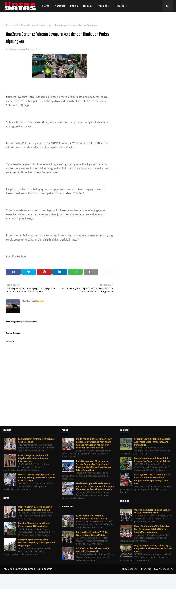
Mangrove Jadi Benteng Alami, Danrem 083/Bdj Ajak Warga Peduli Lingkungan (36, 542)
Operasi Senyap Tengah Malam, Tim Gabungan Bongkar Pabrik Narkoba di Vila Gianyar (36, 477)
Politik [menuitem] (74, 6)
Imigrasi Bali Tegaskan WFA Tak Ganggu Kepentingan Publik (92, 533)
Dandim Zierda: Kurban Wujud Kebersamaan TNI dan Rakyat (34, 525)
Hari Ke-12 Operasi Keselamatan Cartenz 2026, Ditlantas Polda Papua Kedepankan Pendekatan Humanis (95, 486)
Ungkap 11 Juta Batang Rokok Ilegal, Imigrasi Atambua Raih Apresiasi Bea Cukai (153, 548)
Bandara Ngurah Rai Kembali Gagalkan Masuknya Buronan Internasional (33, 458)
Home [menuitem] (45, 6)
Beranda (10, 25)
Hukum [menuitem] (87, 6)
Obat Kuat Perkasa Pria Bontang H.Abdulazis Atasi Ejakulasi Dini (35, 508)
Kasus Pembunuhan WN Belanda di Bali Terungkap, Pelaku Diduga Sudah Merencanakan (152, 529)
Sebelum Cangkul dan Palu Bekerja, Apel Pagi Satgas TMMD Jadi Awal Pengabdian (152, 442)
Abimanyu (11, 49)
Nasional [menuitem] (59, 6)
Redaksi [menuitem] (119, 6)
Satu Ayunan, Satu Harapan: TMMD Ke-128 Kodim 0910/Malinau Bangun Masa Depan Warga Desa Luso (152, 479)
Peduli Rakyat (129, 569)
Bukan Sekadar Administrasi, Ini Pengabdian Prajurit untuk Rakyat (152, 460)
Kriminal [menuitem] (102, 6)
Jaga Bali (146, 569)
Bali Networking (163, 569)
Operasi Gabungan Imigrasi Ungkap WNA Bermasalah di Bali (152, 511)
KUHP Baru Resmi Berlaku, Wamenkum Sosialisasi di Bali (91, 517)
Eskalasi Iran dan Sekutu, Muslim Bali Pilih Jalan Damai (93, 550)
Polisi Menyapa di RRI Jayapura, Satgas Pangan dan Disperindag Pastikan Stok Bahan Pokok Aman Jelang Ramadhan (93, 465)
